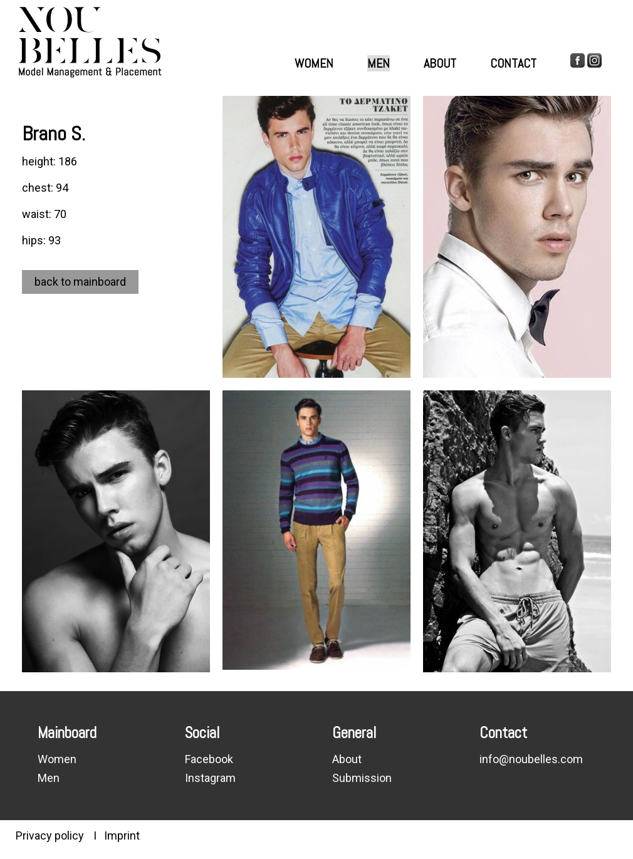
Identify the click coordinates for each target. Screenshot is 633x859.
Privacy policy (50, 835)
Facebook (209, 759)
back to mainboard (80, 281)
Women (314, 63)
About (440, 63)
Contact (513, 63)
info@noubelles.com (531, 759)
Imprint (122, 835)
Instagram (210, 777)
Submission (362, 777)
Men (378, 63)
